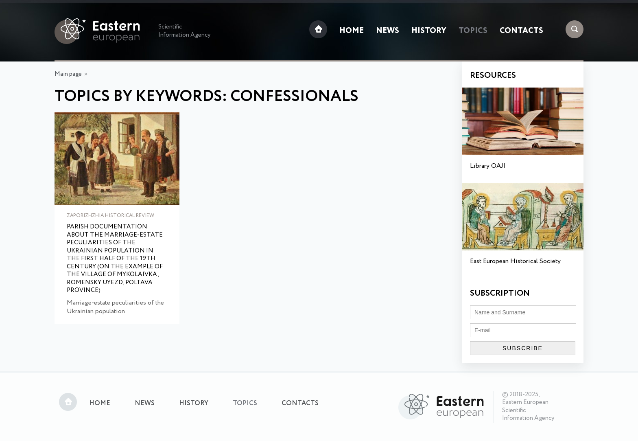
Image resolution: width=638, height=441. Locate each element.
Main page (68, 74)
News (387, 31)
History (428, 31)
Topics (473, 31)
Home (351, 31)
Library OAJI (487, 166)
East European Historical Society (515, 261)
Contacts (521, 31)
